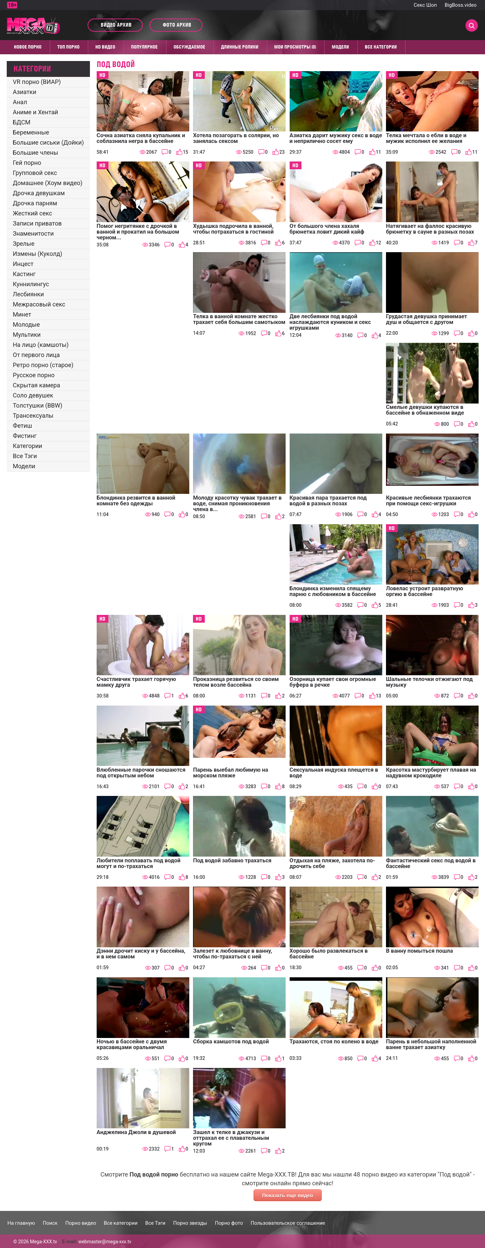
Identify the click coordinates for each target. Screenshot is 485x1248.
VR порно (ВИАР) (37, 81)
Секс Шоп (425, 5)
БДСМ (21, 122)
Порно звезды (190, 1223)
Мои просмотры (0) (295, 47)
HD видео (105, 47)
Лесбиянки (28, 294)
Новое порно (27, 47)
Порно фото (229, 1223)
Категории (27, 445)
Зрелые (23, 243)
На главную (21, 1223)
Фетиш (22, 425)
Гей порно (27, 162)
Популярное (144, 47)
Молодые (26, 324)
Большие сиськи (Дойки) (48, 142)
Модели (340, 47)
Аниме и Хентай (35, 112)
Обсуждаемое (189, 47)
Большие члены (35, 152)
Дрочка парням (35, 203)
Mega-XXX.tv (43, 1241)
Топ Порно (68, 47)
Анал (20, 102)
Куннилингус (31, 284)
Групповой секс (35, 172)
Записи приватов (37, 223)
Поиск (50, 1223)
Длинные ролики (239, 47)
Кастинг (24, 273)
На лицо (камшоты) (41, 344)
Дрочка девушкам (39, 193)
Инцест (23, 263)
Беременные (31, 132)
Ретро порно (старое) (43, 364)
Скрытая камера (36, 385)
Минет (22, 314)
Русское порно (34, 375)
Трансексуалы (33, 415)
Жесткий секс (32, 213)
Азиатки (24, 91)
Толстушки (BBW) (37, 405)
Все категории (381, 47)
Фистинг (25, 435)
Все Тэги (25, 455)
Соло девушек (33, 395)
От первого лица (36, 354)
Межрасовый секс (39, 304)
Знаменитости (33, 233)
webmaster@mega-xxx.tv (104, 1241)
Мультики (27, 334)
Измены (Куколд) (37, 253)
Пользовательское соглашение (288, 1223)
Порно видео (80, 1223)
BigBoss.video (461, 5)
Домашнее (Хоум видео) (48, 182)
